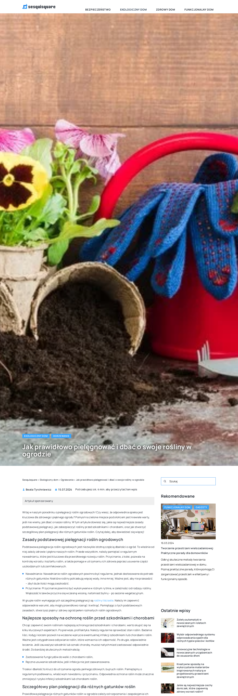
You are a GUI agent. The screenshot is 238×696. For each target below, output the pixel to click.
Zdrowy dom (178, 6)
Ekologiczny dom (153, 6)
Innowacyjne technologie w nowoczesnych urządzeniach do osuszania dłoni (194, 652)
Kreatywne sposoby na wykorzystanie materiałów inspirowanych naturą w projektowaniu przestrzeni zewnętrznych (193, 671)
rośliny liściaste (103, 600)
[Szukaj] (165, 481)
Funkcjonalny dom (203, 6)
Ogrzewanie (61, 435)
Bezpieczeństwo (126, 6)
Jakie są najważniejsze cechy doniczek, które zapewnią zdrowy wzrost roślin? (194, 688)
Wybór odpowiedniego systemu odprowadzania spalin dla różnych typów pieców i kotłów (196, 638)
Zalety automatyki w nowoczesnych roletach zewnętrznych (191, 623)
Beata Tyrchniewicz (38, 489)
